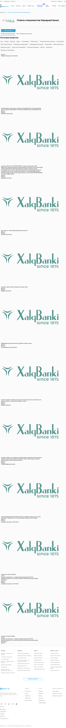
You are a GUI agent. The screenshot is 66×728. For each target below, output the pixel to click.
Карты (24, 6)
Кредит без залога (22, 665)
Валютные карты (38, 653)
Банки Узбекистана (55, 664)
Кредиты (18, 6)
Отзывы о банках (55, 653)
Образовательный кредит (21, 44)
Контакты (13, 1)
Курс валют (47, 6)
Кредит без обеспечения (24, 668)
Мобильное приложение (7, 50)
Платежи (41, 698)
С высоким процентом (6, 656)
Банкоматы (49, 47)
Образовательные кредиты (24, 655)
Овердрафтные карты (39, 669)
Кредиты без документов (24, 663)
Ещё (59, 6)
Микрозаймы (48, 44)
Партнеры (27, 698)
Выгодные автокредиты (23, 653)
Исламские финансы (40, 6)
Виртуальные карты (39, 662)
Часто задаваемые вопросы (24, 33)
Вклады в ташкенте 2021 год (8, 672)
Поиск (26, 693)
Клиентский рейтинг (56, 655)
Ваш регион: (54, 1)
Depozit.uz (3, 12)
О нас (1, 1)
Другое (43, 47)
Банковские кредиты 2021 (24, 670)
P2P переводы (54, 657)
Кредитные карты (6, 47)
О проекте (28, 691)
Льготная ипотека (22, 657)
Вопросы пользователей (8, 33)
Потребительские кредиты (47, 41)
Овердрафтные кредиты (36, 44)
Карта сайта (28, 700)
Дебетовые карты (59, 44)
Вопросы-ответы (55, 660)
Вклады (54, 6)
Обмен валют (34, 41)
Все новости (56, 691)
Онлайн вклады (5, 659)
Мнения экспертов (55, 662)
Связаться (27, 695)
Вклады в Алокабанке (6, 664)
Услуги (12, 6)
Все (2, 41)
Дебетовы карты (38, 655)
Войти (63, 6)
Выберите (60, 1)
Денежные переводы (33, 47)
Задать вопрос (8, 30)
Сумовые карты (38, 660)
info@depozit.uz (4, 718)
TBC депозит (4, 667)
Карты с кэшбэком (38, 666)
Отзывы (2, 714)
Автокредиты (60, 41)
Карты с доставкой (38, 664)
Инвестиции (31, 6)
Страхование (25, 41)
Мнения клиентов (55, 670)
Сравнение (7, 1)
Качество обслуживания (19, 47)
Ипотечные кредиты (6, 44)
